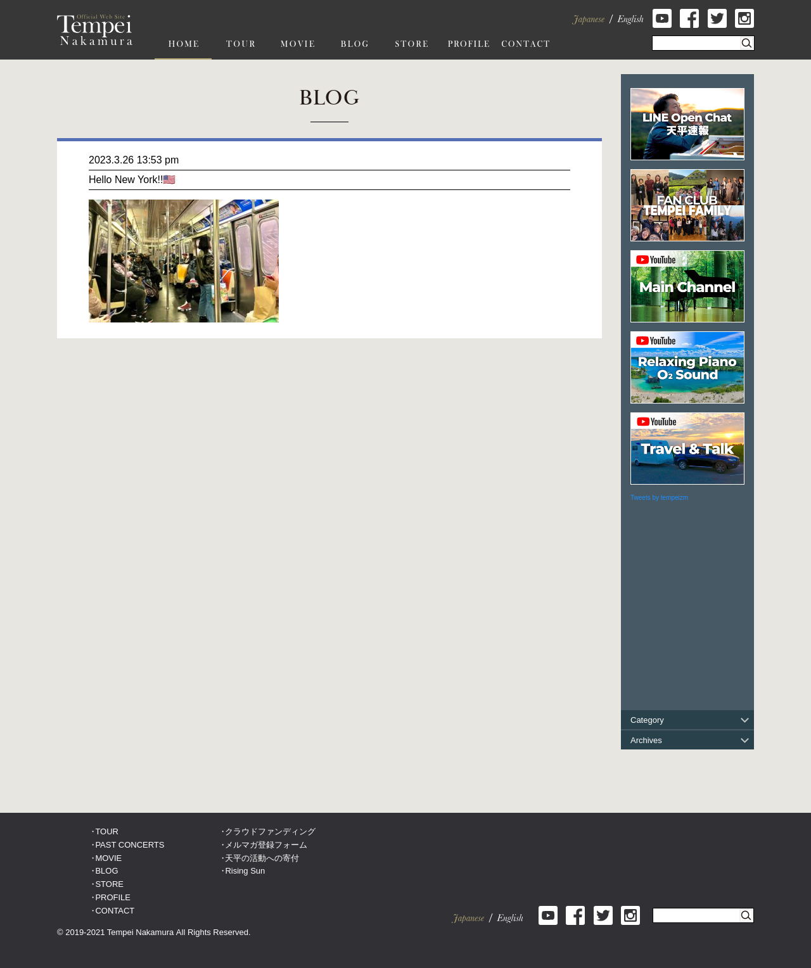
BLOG (106, 871)
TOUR (106, 831)
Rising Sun (245, 871)
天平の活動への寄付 (262, 858)
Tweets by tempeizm (659, 497)
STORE (109, 884)
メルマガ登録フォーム (266, 845)
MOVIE (108, 858)
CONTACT (114, 910)
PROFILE (113, 897)
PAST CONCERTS (129, 845)
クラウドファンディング (270, 831)
